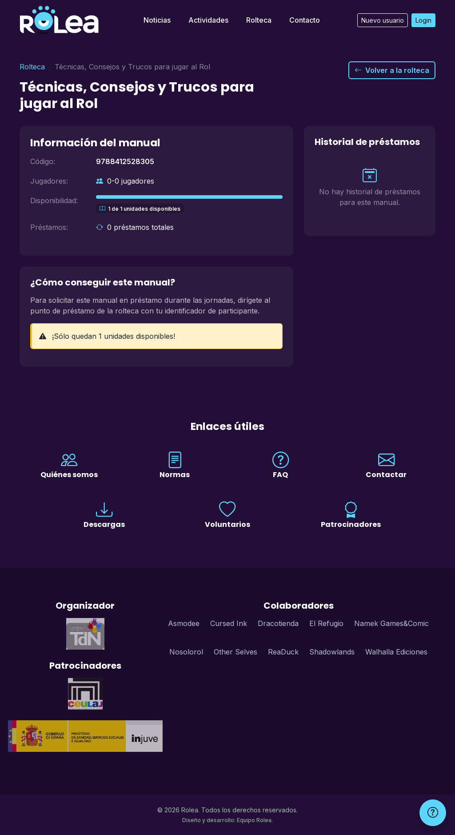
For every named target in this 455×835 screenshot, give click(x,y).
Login (423, 20)
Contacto (304, 20)
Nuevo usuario (382, 20)
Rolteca (258, 20)
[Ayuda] (432, 812)
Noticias (157, 20)
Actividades (208, 20)
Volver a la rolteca (392, 70)
